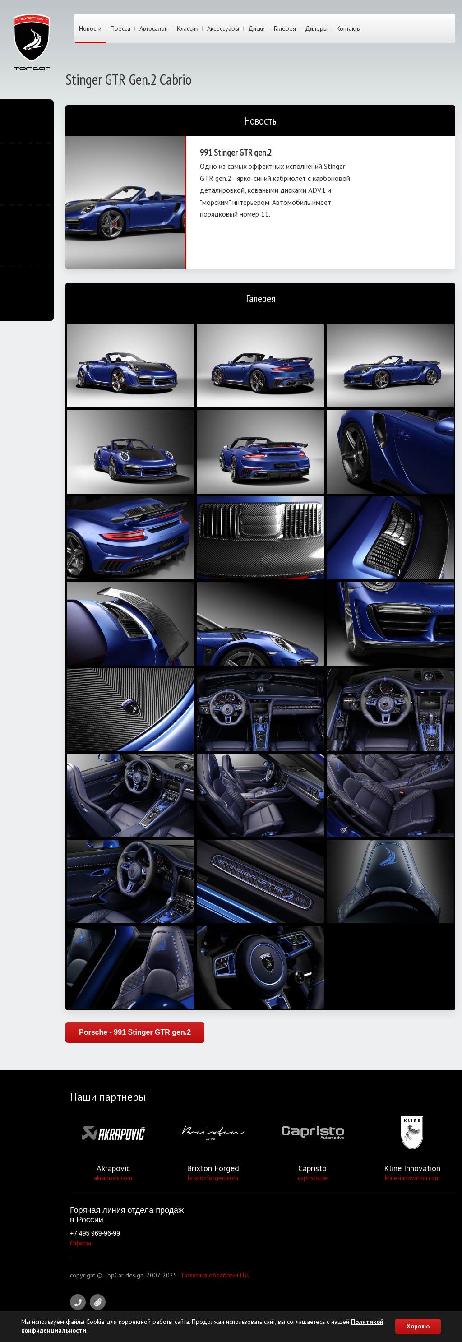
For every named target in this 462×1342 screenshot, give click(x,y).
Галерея (285, 28)
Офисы (80, 1243)
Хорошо (418, 1326)
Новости (90, 28)
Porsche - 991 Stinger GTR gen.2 (135, 1032)
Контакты (349, 28)
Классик (187, 28)
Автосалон (153, 28)
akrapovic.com (113, 1178)
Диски (256, 28)
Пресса (120, 28)
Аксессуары (223, 28)
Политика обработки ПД (215, 1275)
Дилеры (316, 28)
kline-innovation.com (412, 1178)
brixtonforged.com (213, 1178)
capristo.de (313, 1178)
